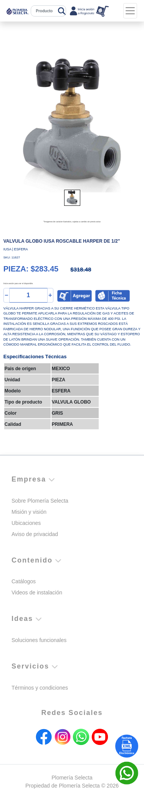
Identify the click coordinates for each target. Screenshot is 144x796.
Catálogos (24, 581)
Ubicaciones (26, 523)
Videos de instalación (37, 592)
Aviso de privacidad (35, 534)
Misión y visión (29, 512)
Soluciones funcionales (39, 640)
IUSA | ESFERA (15, 249)
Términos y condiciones (40, 688)
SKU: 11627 (11, 257)
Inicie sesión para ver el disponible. (18, 283)
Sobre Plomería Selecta (40, 501)
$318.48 (80, 269)
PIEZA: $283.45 (30, 269)
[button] (13, 124)
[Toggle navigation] (130, 10)
